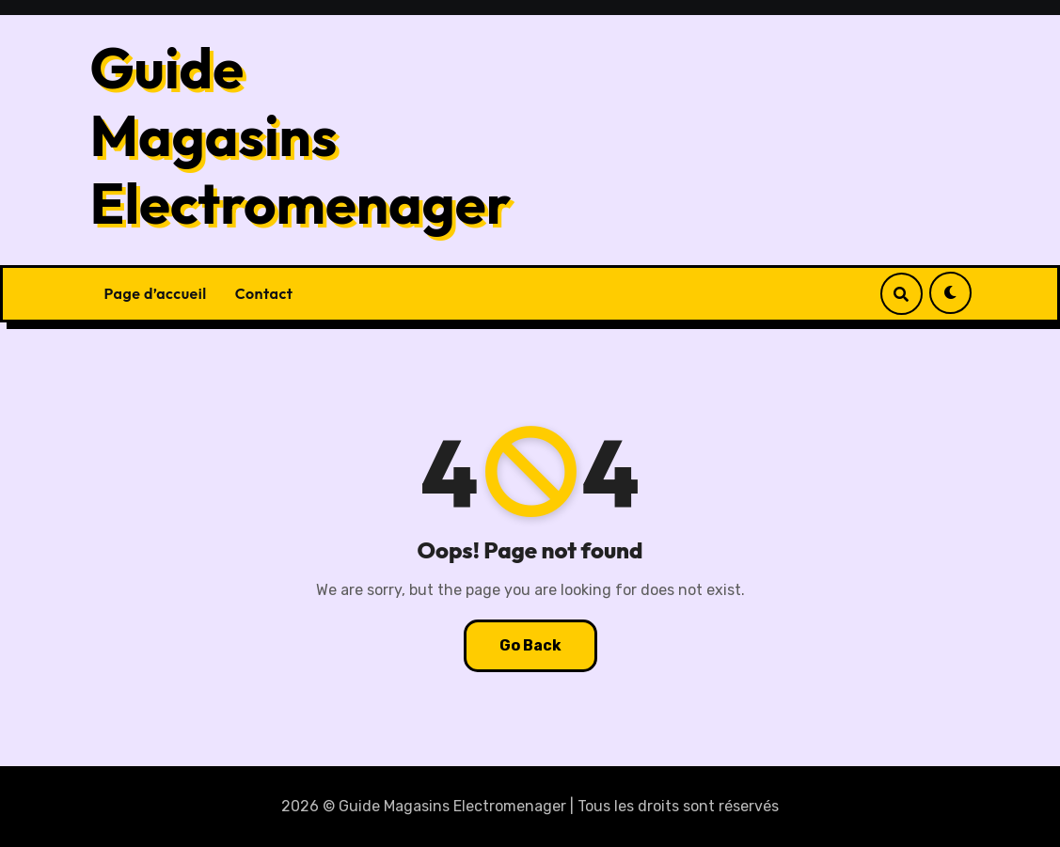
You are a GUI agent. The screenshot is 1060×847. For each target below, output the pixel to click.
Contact (264, 293)
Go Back (530, 645)
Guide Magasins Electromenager (301, 135)
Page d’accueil (155, 293)
